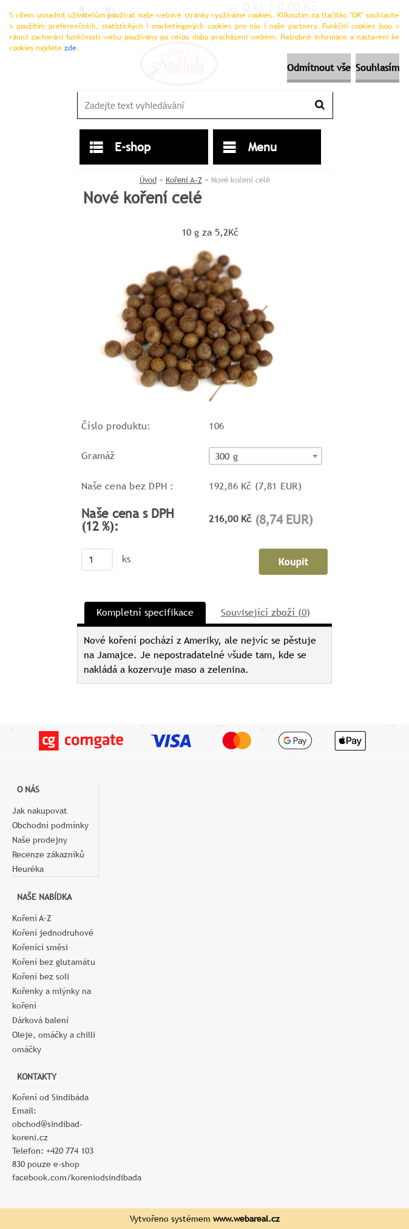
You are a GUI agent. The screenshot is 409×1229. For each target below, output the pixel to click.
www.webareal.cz (246, 1219)
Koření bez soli (40, 976)
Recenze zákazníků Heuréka (48, 861)
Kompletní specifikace (145, 612)
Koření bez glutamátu (53, 962)
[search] (319, 105)
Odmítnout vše (319, 67)
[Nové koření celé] (193, 245)
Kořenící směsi (40, 947)
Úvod (148, 180)
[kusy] (97, 559)
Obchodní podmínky (50, 825)
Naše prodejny (39, 840)
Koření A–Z (184, 180)
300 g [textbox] (226, 456)
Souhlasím (377, 67)
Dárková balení (40, 1020)
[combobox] (265, 456)
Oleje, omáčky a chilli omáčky (53, 1042)
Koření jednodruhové (52, 933)
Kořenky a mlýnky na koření (51, 998)
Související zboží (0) (265, 612)
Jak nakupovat (39, 810)
